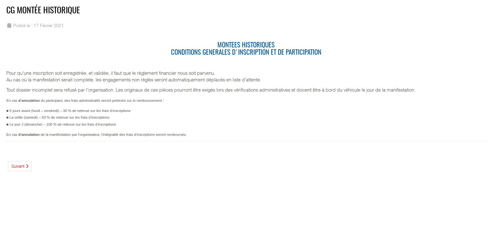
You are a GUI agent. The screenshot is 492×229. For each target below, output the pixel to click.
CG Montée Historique (43, 11)
